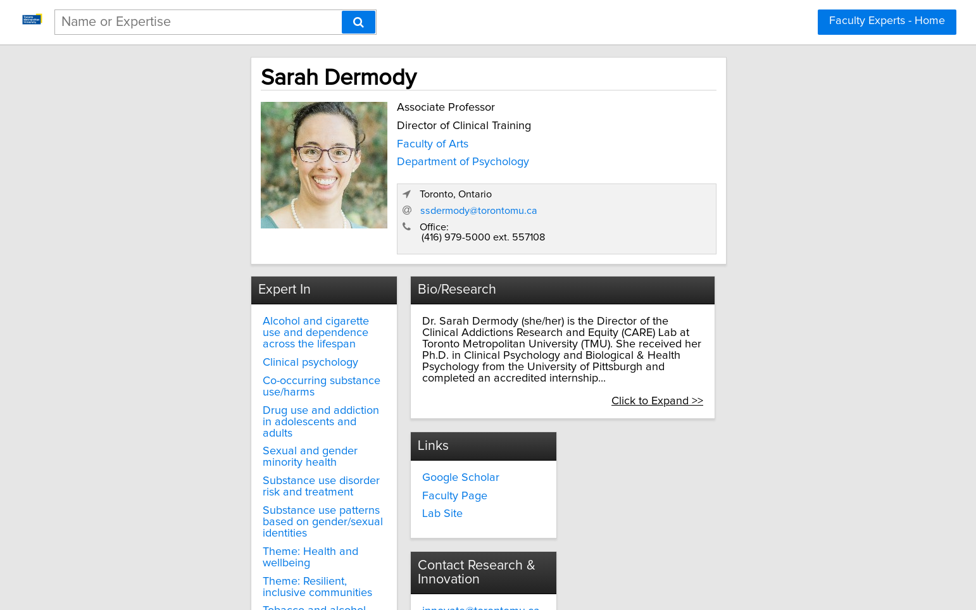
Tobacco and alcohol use (221, 514)
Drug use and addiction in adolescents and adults (223, 364)
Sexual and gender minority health (245, 388)
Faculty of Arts (323, 141)
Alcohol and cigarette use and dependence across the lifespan (238, 298)
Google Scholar (415, 427)
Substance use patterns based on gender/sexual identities (242, 442)
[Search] (358, 22)
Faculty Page (409, 445)
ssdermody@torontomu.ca (702, 180)
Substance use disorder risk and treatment (238, 412)
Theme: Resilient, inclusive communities (224, 489)
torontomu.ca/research (652, 450)
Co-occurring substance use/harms (245, 340)
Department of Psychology (353, 159)
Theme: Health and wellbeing (232, 465)
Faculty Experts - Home (887, 21)
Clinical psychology (206, 322)
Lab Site (397, 464)
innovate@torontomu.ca (654, 427)
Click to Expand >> (771, 350)
